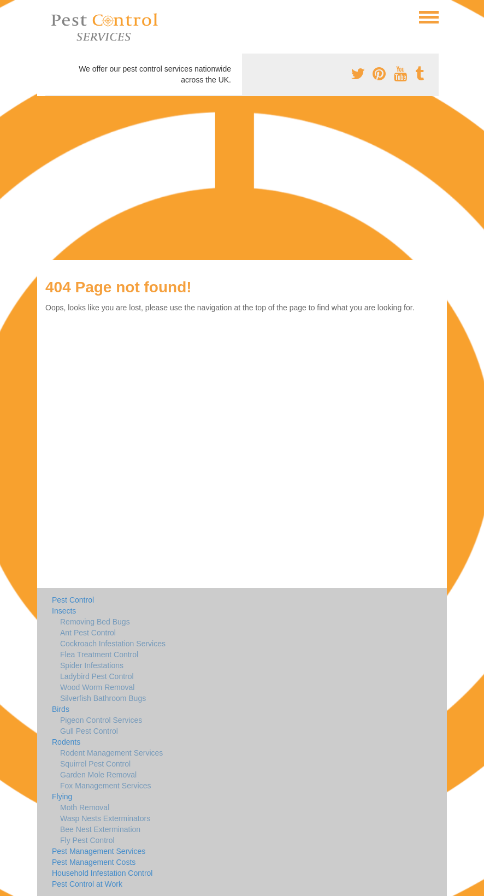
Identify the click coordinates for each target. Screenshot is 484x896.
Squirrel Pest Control (95, 763)
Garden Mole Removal (98, 774)
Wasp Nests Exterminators (105, 818)
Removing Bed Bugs (95, 621)
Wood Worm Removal (97, 687)
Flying (62, 796)
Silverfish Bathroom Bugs (103, 698)
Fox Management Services (105, 785)
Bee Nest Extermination (100, 829)
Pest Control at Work (87, 884)
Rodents (66, 742)
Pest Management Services (98, 851)
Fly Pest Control (87, 840)
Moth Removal (84, 807)
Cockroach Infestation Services (113, 643)
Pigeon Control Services (101, 720)
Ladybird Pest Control (97, 676)
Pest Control (73, 600)
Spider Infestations (91, 665)
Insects (64, 610)
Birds (60, 709)
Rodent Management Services (111, 752)
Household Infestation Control (102, 873)
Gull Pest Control (89, 731)
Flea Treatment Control (99, 654)
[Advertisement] (242, 178)
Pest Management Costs (93, 862)
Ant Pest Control (88, 632)
